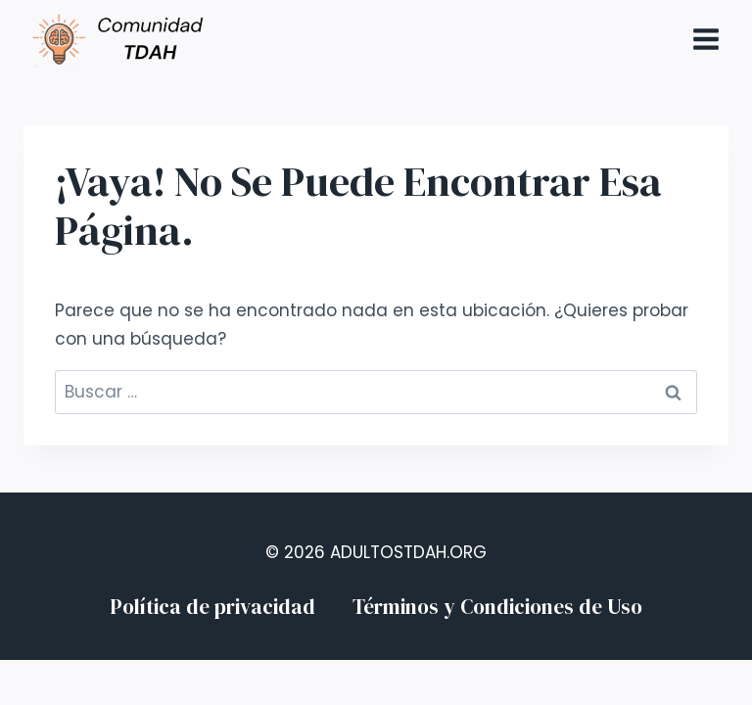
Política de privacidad (212, 606)
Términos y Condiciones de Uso (497, 606)
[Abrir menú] (705, 39)
